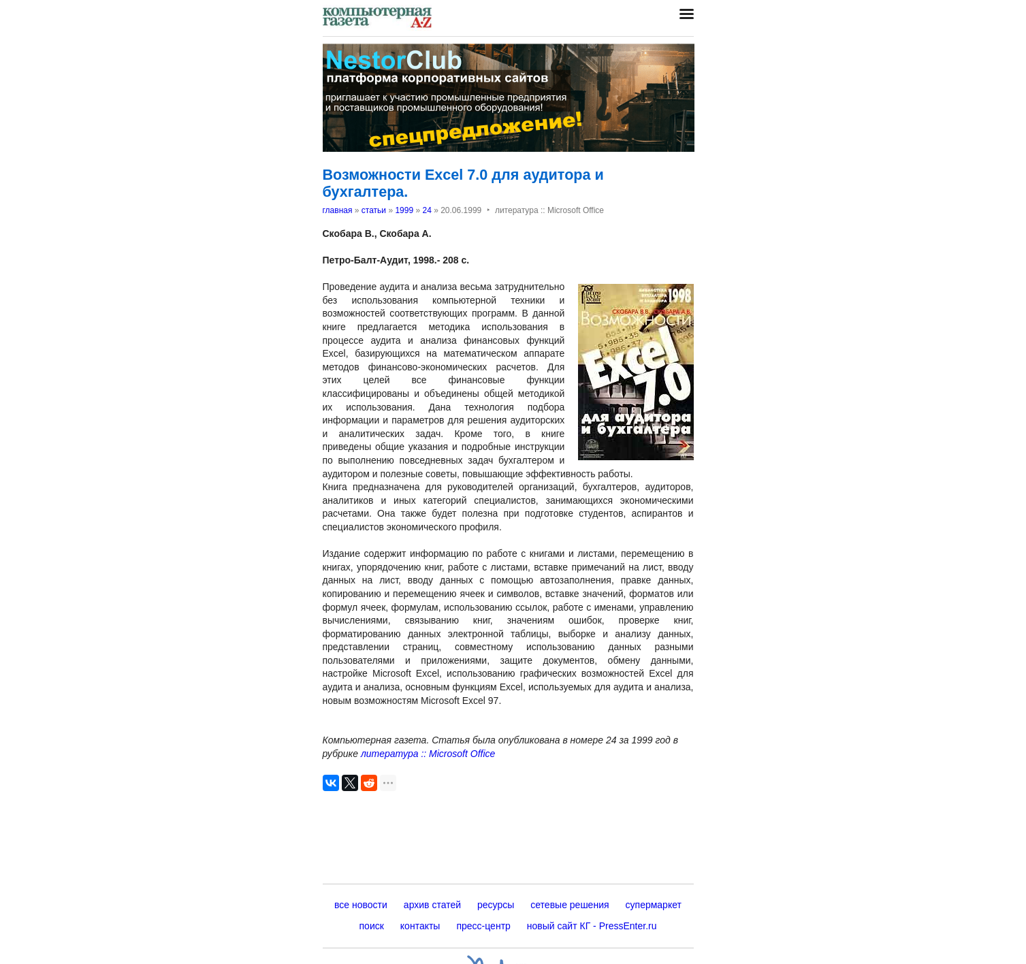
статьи (374, 210)
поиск (371, 925)
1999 (404, 210)
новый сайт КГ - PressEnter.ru (592, 925)
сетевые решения (569, 904)
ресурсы (495, 904)
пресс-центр (483, 925)
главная (338, 210)
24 (426, 210)
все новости (360, 904)
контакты (420, 925)
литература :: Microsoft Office (428, 753)
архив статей (432, 904)
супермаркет (654, 904)
